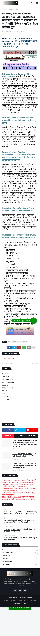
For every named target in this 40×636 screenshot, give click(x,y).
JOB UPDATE (23, 342)
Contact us (23, 601)
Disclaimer (32, 601)
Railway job (6, 394)
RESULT (4, 391)
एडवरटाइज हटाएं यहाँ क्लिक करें (20, 608)
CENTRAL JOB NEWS (8, 382)
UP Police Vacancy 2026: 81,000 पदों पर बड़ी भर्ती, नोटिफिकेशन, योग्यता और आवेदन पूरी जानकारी (19, 481)
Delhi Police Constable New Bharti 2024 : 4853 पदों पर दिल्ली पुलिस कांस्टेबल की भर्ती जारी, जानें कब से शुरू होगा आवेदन (24, 444)
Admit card (6, 373)
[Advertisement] (20, 622)
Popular (8, 436)
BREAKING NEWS (13, 10)
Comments (32, 436)
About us (13, 601)
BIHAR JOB (5, 376)
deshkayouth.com (26, 598)
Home (4, 10)
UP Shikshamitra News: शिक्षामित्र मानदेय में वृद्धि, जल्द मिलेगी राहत (18, 494)
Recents (20, 436)
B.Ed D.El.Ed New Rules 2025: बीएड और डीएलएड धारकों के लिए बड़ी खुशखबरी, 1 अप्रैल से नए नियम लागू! (20, 498)
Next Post (34, 363)
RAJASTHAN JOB (7, 388)
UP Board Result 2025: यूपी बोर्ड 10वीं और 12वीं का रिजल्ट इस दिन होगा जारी (18, 490)
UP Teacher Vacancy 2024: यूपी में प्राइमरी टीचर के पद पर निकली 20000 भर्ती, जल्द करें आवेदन (24, 455)
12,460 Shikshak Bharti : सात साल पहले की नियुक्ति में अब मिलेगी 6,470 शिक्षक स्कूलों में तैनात (24, 465)
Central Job (20, 556)
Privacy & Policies (20, 603)
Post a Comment (8, 358)
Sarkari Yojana (7, 397)
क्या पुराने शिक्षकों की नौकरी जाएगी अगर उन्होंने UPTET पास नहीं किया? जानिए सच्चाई (17, 485)
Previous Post (7, 363)
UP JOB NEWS (6, 400)
